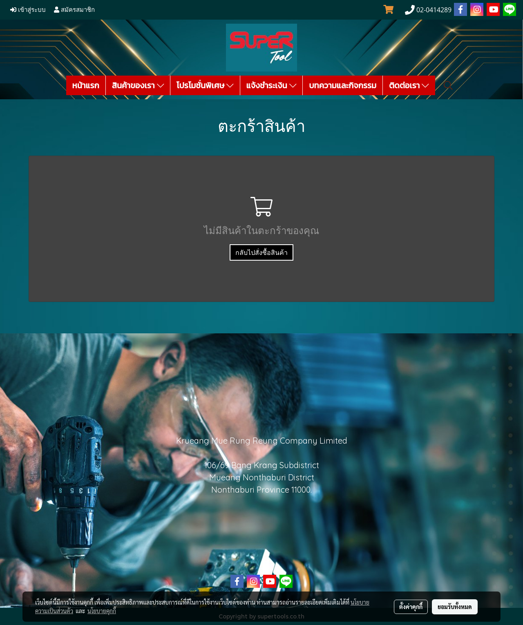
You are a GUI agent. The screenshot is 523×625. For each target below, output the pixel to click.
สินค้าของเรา (138, 85)
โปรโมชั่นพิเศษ (205, 85)
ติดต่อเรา (409, 85)
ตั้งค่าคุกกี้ (410, 606)
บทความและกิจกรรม (342, 85)
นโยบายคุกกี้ (101, 610)
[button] (448, 85)
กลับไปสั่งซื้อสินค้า (261, 252)
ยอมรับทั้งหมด (455, 606)
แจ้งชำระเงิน (271, 85)
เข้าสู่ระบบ (28, 10)
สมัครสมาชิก (74, 10)
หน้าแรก (85, 85)
